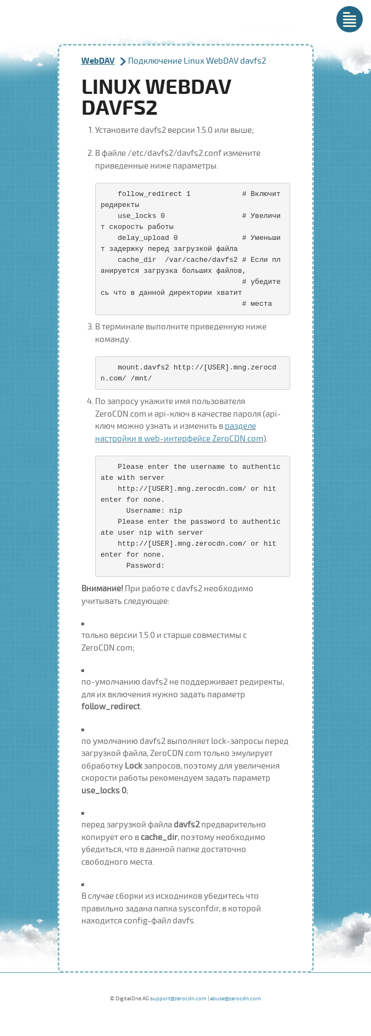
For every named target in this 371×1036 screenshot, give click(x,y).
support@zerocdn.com (178, 998)
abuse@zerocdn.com (235, 998)
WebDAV (98, 61)
